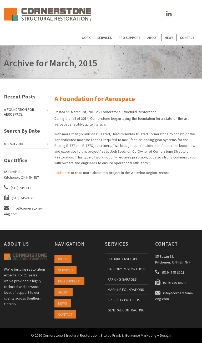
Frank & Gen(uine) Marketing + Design (141, 335)
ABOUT (152, 38)
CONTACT (187, 38)
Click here (62, 172)
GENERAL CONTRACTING (126, 310)
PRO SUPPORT (129, 38)
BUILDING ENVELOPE (123, 258)
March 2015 (13, 143)
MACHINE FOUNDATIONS (126, 289)
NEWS (169, 38)
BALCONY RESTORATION (126, 269)
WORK (86, 38)
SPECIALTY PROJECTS (124, 299)
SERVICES (104, 38)
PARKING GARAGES (122, 279)
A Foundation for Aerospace (94, 99)
